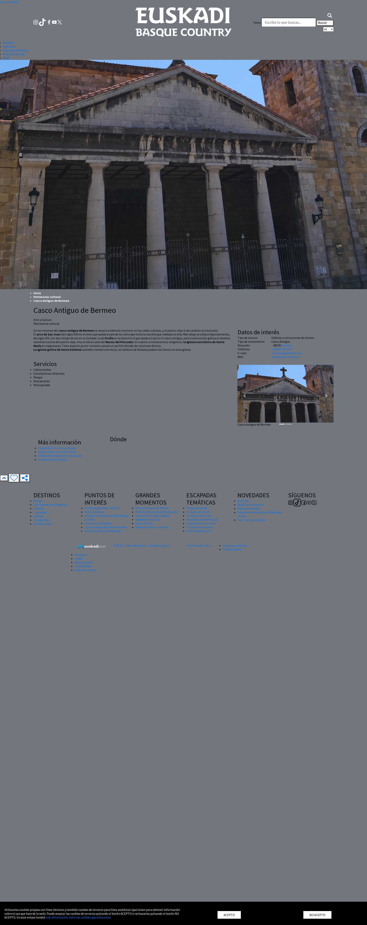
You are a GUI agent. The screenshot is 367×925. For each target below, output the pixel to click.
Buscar (325, 23)
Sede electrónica (85, 570)
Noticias (242, 501)
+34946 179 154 (281, 349)
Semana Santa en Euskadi (151, 527)
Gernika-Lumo (42, 524)
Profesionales (232, 549)
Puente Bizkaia (94, 512)
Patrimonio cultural (47, 297)
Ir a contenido (9, 2)
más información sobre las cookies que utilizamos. (78, 917)
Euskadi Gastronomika (201, 523)
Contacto (81, 555)
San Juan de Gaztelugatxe (50, 504)
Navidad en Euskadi (147, 519)
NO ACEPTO (317, 915)
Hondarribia (41, 520)
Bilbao (37, 501)
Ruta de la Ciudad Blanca (202, 519)
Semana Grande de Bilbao (152, 508)
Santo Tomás (144, 523)
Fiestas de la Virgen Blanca (152, 516)
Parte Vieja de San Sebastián (102, 531)
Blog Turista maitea (250, 504)
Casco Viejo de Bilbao (98, 523)
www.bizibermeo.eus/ (285, 357)
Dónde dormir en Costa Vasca (57, 448)
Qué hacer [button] (9, 46)
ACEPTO (229, 915)
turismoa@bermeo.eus (286, 353)
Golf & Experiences (198, 531)
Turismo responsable (251, 520)
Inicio (37, 293)
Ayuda (78, 558)
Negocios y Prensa (235, 545)
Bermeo (286, 345)
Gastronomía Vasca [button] (15, 50)
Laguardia (39, 512)
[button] (329, 15)
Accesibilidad (83, 566)
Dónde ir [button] (8, 43)
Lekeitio (38, 508)
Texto (257, 22)
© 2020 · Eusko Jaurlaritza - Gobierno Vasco (142, 545)
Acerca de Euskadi (248, 508)
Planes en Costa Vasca (52, 459)
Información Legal (198, 545)
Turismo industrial (198, 516)
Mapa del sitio (84, 562)
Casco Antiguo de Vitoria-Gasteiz (105, 527)
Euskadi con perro (197, 512)
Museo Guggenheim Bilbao (101, 508)
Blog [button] (6, 58)
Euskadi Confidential (199, 527)
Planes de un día (196, 508)
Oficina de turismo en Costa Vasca (60, 456)
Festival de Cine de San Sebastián (156, 512)
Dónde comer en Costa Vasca (56, 452)
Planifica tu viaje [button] (13, 54)
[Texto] (288, 22)
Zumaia (38, 516)
